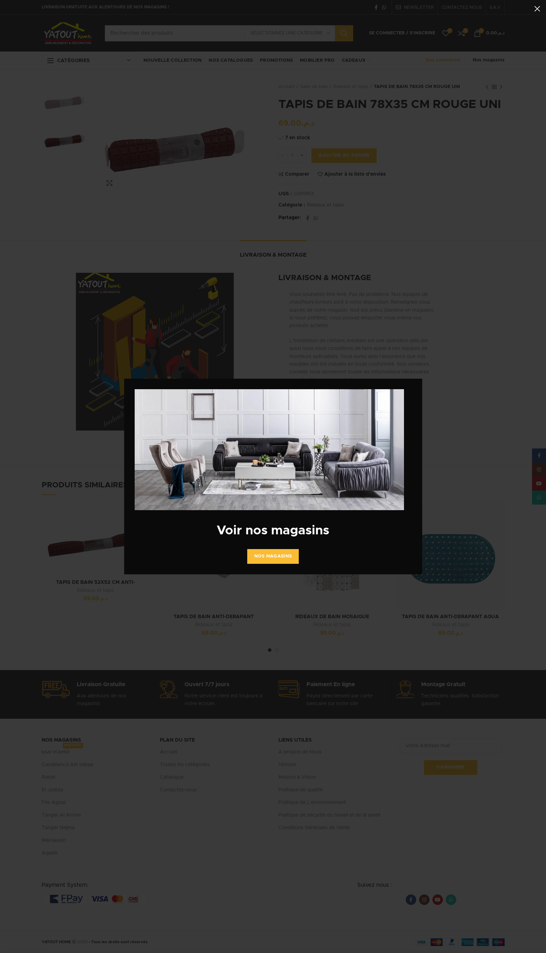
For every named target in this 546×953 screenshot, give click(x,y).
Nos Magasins (273, 556)
